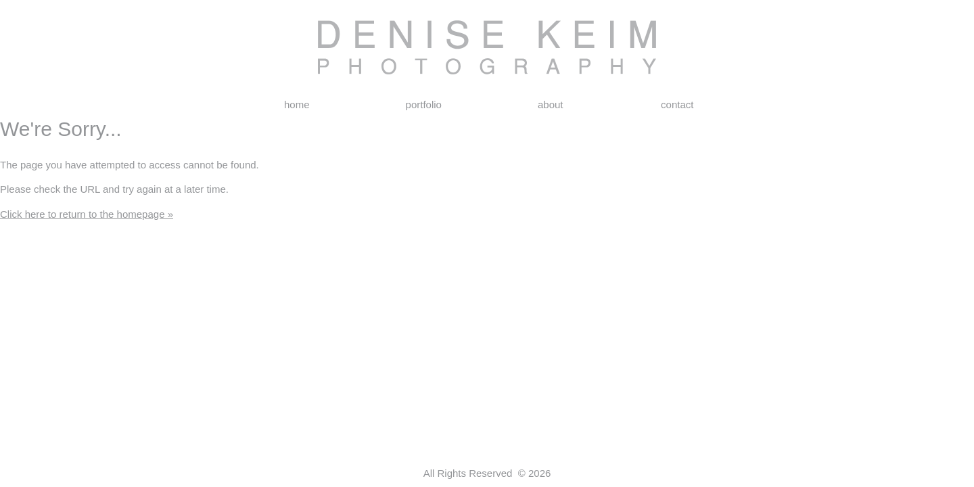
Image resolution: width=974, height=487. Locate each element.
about (550, 104)
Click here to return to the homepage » (86, 214)
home (297, 104)
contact (677, 104)
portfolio (424, 104)
